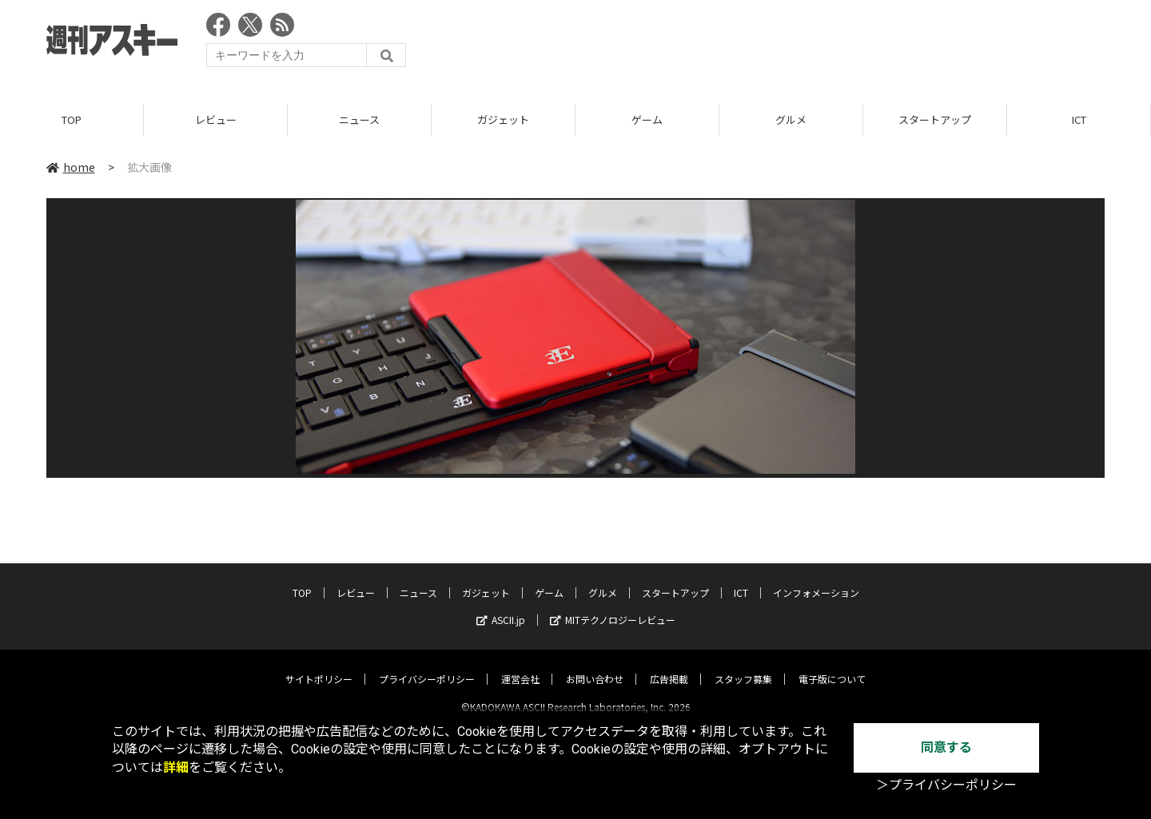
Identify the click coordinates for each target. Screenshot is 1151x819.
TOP (72, 119)
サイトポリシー (318, 665)
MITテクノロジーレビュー (612, 606)
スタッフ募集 (743, 665)
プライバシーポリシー (427, 665)
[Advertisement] (814, 44)
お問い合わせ (594, 665)
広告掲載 (669, 665)
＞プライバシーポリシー (946, 785)
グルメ (790, 119)
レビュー (216, 119)
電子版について (832, 665)
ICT (1079, 119)
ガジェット (503, 119)
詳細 (176, 767)
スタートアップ (934, 119)
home (70, 167)
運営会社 (520, 665)
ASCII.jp (500, 606)
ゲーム (647, 119)
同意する (946, 747)
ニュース (359, 119)
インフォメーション (816, 579)
